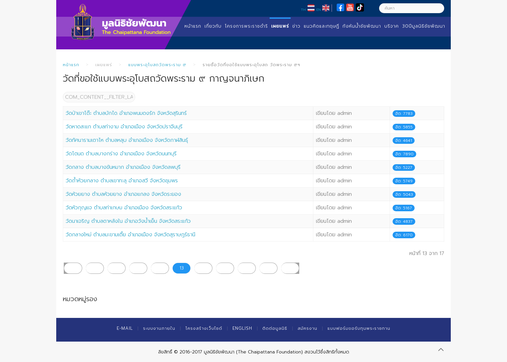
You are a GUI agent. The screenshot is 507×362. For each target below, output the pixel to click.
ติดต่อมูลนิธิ (274, 328)
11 (138, 268)
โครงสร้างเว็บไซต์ (203, 328)
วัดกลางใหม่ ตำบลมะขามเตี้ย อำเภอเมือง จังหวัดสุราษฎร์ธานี (130, 235)
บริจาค (391, 26)
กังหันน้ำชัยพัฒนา (362, 26)
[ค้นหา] (411, 8)
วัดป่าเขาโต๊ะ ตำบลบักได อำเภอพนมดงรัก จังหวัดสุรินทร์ (126, 113)
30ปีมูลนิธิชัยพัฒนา (423, 26)
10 (116, 268)
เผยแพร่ (280, 26)
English (242, 328)
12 (160, 268)
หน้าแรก (192, 26)
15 (225, 268)
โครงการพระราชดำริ (246, 26)
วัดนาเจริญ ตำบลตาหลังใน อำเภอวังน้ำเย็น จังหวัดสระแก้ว (128, 221)
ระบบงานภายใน (159, 328)
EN (318, 9)
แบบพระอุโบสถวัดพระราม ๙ (157, 65)
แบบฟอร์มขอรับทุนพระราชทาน (358, 328)
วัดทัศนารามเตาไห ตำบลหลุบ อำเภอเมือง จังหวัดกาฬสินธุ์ (127, 140)
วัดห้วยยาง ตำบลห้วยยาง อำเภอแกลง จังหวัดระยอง (123, 194)
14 (203, 268)
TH (303, 9)
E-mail (125, 328)
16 (247, 268)
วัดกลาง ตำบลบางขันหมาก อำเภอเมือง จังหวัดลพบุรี (123, 167)
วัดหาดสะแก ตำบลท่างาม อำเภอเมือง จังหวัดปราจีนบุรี (124, 127)
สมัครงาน (307, 328)
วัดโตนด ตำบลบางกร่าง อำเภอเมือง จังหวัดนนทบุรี (121, 154)
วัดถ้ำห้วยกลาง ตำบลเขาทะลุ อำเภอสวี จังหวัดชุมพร (122, 181)
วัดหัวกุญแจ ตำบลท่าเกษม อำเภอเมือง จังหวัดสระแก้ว (124, 208)
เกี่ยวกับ (213, 26)
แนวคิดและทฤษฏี (321, 26)
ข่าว (296, 26)
